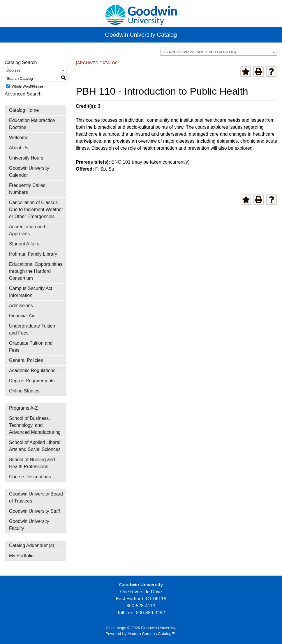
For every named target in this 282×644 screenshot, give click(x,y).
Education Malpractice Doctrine (32, 124)
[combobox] (219, 52)
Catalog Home (24, 110)
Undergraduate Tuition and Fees (32, 329)
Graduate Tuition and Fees (30, 347)
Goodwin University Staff (34, 511)
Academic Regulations (32, 370)
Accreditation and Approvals (27, 230)
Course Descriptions (30, 476)
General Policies (26, 360)
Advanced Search (23, 93)
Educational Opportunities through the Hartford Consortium (35, 271)
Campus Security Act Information (30, 292)
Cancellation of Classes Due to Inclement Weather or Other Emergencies (36, 209)
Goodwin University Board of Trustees (36, 497)
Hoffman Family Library (33, 254)
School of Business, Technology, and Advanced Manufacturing (35, 425)
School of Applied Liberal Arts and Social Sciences (35, 446)
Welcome (18, 137)
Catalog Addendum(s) (31, 545)
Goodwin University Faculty (29, 525)
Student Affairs (24, 243)
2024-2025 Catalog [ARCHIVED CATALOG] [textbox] (199, 52)
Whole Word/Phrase (27, 86)
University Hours (26, 157)
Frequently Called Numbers (27, 189)
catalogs (118, 628)
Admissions (21, 305)
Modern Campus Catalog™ (152, 633)
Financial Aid (22, 315)
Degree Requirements (32, 380)
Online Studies (24, 390)
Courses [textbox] (13, 70)
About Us (18, 147)
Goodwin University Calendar (29, 172)
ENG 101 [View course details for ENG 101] (121, 162)
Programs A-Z (23, 408)
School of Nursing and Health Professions (32, 463)
